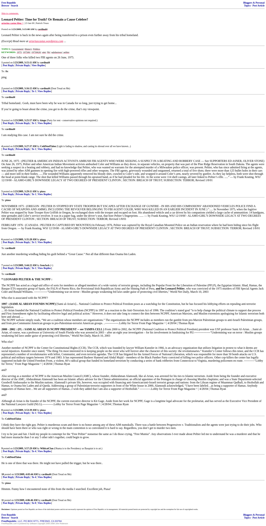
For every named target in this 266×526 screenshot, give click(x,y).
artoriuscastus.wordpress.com (46, 41)
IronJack (45, 265)
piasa (42, 191)
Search (14, 5)
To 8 (34, 503)
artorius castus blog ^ (12, 23)
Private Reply (23, 65)
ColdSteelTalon (48, 146)
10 (2, 474)
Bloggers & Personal (254, 2)
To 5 (34, 242)
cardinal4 (45, 62)
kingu (43, 120)
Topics (247, 5)
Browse (5, 5)
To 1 (34, 91)
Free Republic (8, 2)
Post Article (258, 5)
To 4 (34, 451)
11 (2, 500)
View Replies (38, 65)
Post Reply (8, 65)
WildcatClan (46, 448)
